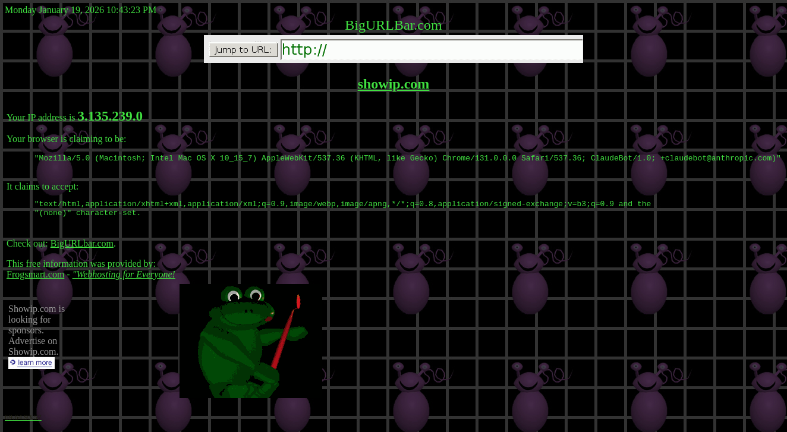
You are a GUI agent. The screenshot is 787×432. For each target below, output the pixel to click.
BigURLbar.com (82, 249)
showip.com (394, 84)
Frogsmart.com (35, 280)
